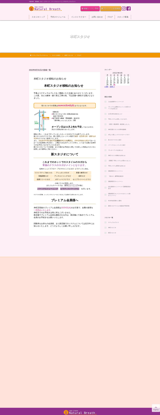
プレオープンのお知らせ (115, 150)
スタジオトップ (38, 17)
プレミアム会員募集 (110, 9)
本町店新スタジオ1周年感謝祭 (117, 129)
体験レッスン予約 (90, 9)
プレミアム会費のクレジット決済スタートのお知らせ (119, 107)
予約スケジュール (58, 17)
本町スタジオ (112, 227)
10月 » (112, 87)
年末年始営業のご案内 (114, 200)
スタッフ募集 (123, 17)
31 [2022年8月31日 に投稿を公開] (114, 84)
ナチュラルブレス (113, 222)
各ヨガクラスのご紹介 (114, 140)
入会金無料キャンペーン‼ (115, 101)
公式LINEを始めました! (115, 114)
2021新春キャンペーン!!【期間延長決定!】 (119, 187)
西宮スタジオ (112, 233)
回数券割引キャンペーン (115, 171)
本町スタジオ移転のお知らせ (50, 78)
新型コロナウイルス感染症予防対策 (118, 206)
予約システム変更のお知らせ (116, 166)
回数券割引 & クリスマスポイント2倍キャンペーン (119, 194)
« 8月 (106, 87)
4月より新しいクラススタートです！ (119, 134)
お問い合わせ (97, 17)
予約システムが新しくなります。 (118, 119)
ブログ (110, 17)
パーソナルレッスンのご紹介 (116, 145)
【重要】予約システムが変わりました (119, 160)
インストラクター (78, 17)
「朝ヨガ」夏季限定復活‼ (115, 176)
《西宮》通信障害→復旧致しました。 (119, 124)
